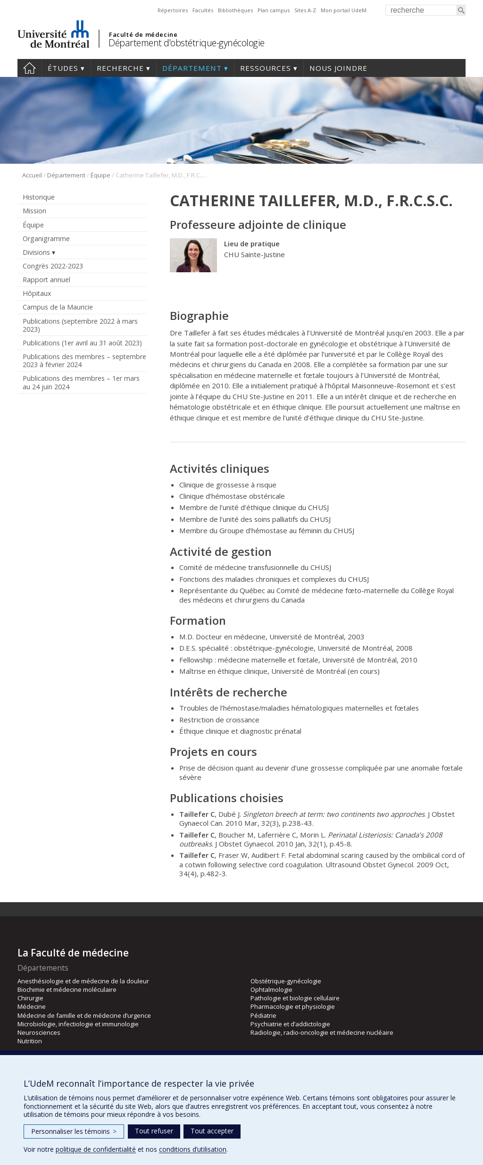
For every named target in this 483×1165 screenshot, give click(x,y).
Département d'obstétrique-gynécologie (186, 42)
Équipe (100, 175)
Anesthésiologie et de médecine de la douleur (83, 981)
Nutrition (29, 1041)
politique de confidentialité (96, 1149)
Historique (39, 197)
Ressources (265, 68)
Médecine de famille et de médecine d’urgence (84, 1015)
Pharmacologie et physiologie (292, 1006)
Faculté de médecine (143, 34)
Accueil (29, 68)
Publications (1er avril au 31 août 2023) (82, 342)
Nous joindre (338, 68)
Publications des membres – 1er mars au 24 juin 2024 (81, 382)
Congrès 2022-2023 (53, 265)
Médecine (31, 1006)
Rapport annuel (46, 279)
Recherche (120, 68)
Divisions (36, 252)
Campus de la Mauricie (58, 306)
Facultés (202, 10)
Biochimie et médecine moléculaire (67, 989)
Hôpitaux (37, 293)
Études (63, 68)
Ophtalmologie (271, 989)
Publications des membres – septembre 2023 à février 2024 (84, 360)
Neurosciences (38, 1032)
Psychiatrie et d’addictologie (290, 1024)
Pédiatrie (263, 1015)
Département (192, 68)
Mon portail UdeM (343, 10)
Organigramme (46, 238)
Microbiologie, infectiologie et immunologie (78, 1024)
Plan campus (274, 10)
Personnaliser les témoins (74, 1131)
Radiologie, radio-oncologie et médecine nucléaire (321, 1032)
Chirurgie (30, 998)
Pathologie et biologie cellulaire (295, 998)
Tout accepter (212, 1130)
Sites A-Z (305, 10)
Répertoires (173, 10)
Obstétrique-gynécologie (285, 981)
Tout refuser (154, 1130)
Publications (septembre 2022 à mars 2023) (80, 325)
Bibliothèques (235, 10)
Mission (34, 210)
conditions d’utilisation (192, 1149)
